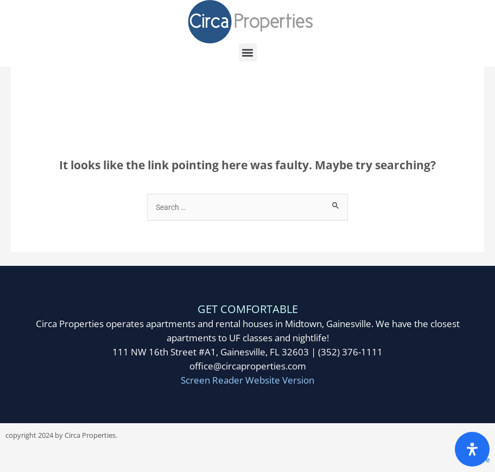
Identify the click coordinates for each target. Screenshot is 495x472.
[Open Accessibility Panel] (472, 449)
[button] (248, 52)
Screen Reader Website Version (247, 380)
